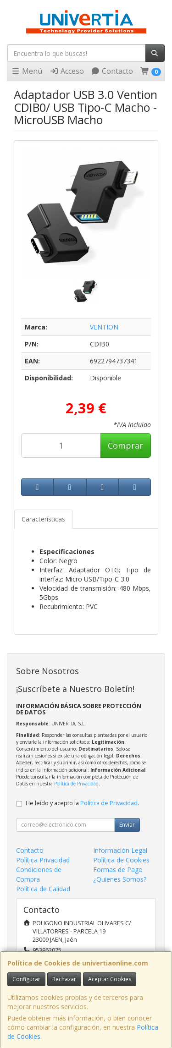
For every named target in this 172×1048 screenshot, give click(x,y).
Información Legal (120, 850)
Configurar (26, 979)
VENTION (104, 327)
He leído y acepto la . (82, 803)
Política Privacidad (43, 860)
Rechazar (64, 979)
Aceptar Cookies (109, 979)
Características (43, 519)
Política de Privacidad (76, 783)
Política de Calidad (43, 888)
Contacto (112, 71)
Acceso (67, 71)
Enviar (127, 825)
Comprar (125, 445)
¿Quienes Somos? (119, 879)
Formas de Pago (118, 869)
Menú (26, 71)
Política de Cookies (121, 860)
